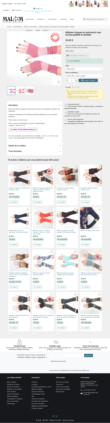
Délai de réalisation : (72, 73)
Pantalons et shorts (13, 384)
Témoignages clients (38, 394)
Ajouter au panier (88, 80)
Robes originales (12, 396)
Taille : (67, 66)
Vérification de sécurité (58, 361)
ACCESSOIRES (52, 19)
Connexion (59, 384)
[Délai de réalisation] (84, 75)
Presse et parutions (38, 391)
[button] (17, 10)
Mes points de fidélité (63, 389)
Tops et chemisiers (13, 394)
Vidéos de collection (38, 399)
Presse (38, 30)
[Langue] (6, 10)
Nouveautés (30, 19)
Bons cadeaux (11, 382)
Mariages (63, 19)
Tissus (72, 19)
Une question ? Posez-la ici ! (77, 56)
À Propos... (29, 30)
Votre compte (60, 377)
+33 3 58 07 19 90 (89, 390)
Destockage (11, 403)
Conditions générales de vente (41, 387)
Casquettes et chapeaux (15, 399)
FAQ (33, 396)
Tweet (75, 87)
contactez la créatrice (48, 136)
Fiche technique (15, 151)
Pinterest (78, 87)
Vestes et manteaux (13, 387)
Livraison (34, 382)
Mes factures (60, 391)
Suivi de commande (62, 382)
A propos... (35, 384)
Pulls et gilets (11, 391)
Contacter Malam (37, 408)
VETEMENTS (40, 19)
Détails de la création (17, 146)
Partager (73, 87)
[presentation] (62, 365)
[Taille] (84, 69)
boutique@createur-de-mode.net (90, 393)
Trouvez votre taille (38, 403)
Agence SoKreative (68, 420)
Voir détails (13, 202)
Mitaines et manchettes (14, 389)
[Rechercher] (95, 19)
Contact (46, 30)
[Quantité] (72, 80)
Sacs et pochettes (13, 401)
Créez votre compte (62, 387)
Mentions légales (37, 389)
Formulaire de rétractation (40, 401)
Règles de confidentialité (39, 406)
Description (13, 105)
